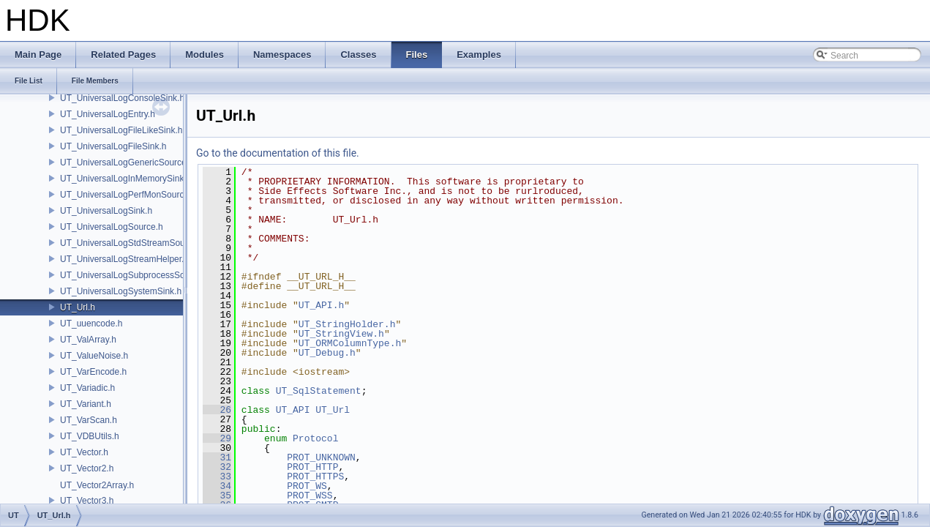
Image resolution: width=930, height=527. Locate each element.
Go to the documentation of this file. (277, 153)
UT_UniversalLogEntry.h (107, 114)
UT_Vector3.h (86, 501)
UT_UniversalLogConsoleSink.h (122, 98)
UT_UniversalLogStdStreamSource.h (132, 243)
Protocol (315, 438)
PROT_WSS (309, 495)
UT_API (293, 409)
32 (217, 467)
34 (217, 486)
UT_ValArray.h (88, 339)
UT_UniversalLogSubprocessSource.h (134, 275)
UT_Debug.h (327, 352)
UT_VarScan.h (88, 420)
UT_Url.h (77, 307)
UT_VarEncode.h (93, 372)
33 (217, 476)
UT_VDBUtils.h (89, 436)
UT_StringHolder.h (347, 324)
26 (217, 409)
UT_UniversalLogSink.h (106, 211)
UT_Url (332, 409)
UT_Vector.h (84, 452)
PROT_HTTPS (315, 476)
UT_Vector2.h (86, 468)
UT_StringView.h (341, 333)
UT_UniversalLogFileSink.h (113, 146)
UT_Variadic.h (87, 388)
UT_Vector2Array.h (97, 485)
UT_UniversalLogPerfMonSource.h (128, 195)
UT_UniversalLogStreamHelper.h (124, 259)
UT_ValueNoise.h (94, 356)
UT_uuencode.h (91, 323)
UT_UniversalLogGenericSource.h (127, 162)
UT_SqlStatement (318, 390)
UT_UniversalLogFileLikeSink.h (121, 130)
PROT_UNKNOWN (321, 457)
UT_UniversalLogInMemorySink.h (125, 178)
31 (217, 457)
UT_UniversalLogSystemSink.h (120, 291)
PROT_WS (307, 486)
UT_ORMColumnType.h (350, 343)
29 (217, 438)
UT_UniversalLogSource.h (111, 227)
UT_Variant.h (85, 404)
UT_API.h (321, 305)
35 (217, 495)
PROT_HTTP (312, 467)
